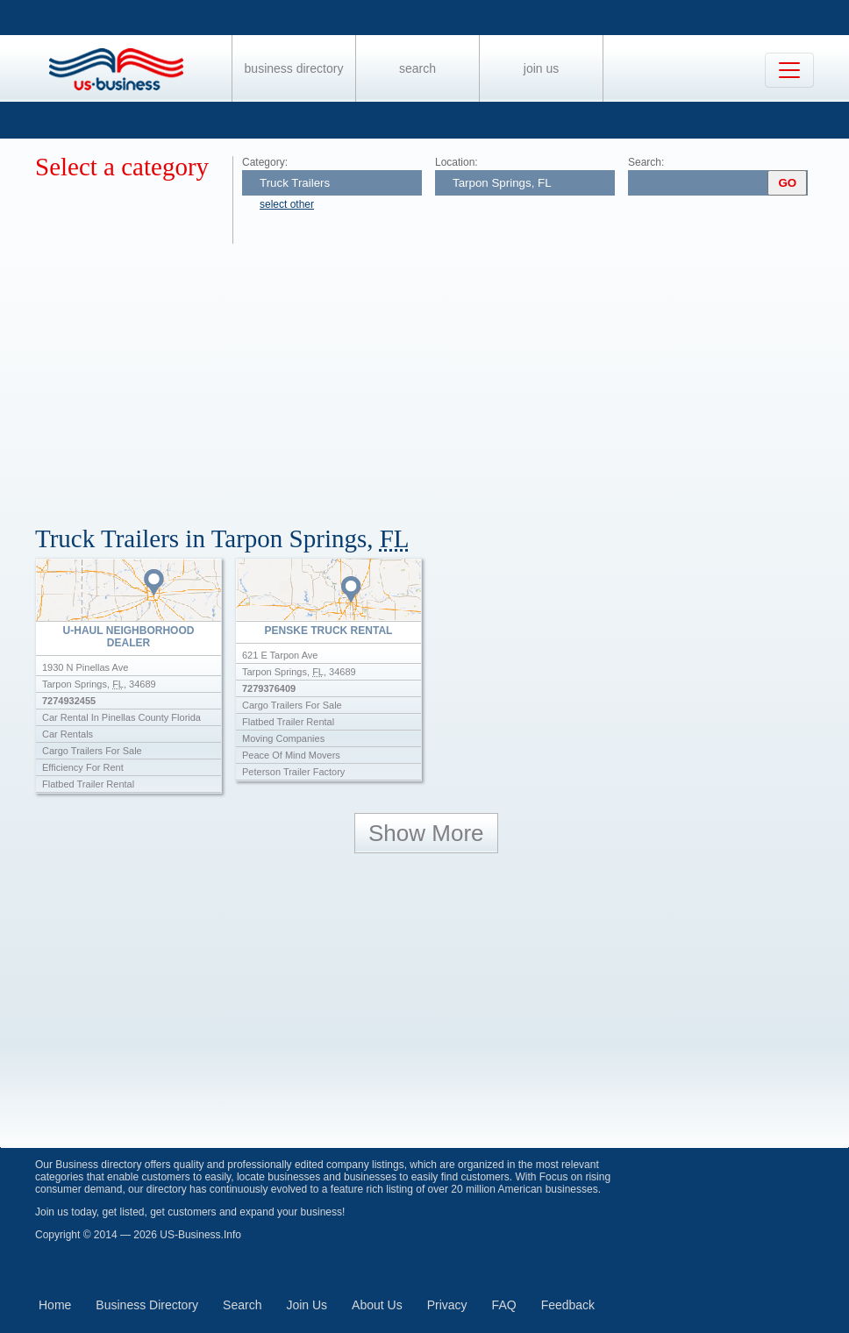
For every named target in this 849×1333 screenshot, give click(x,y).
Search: (646, 162)
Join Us (541, 68)
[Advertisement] (442, 375)
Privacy (447, 1305)
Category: (265, 162)
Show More (426, 833)
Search (417, 68)
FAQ (504, 1305)
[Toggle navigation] (789, 70)
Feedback (568, 1305)
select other (287, 204)
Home (55, 1305)
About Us (377, 1305)
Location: (456, 162)
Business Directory (294, 68)
